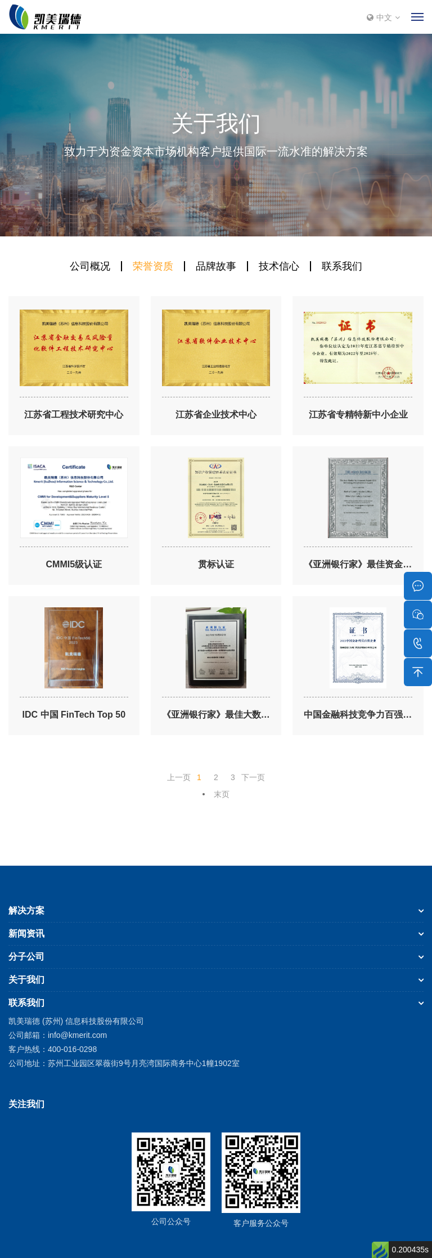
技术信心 (279, 266)
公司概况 (90, 266)
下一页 (253, 777)
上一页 (179, 777)
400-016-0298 (72, 1049)
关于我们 (26, 979)
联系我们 (342, 266)
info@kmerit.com (77, 1035)
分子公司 (26, 956)
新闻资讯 (26, 933)
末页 (222, 794)
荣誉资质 (153, 266)
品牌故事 (216, 266)
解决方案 (26, 910)
